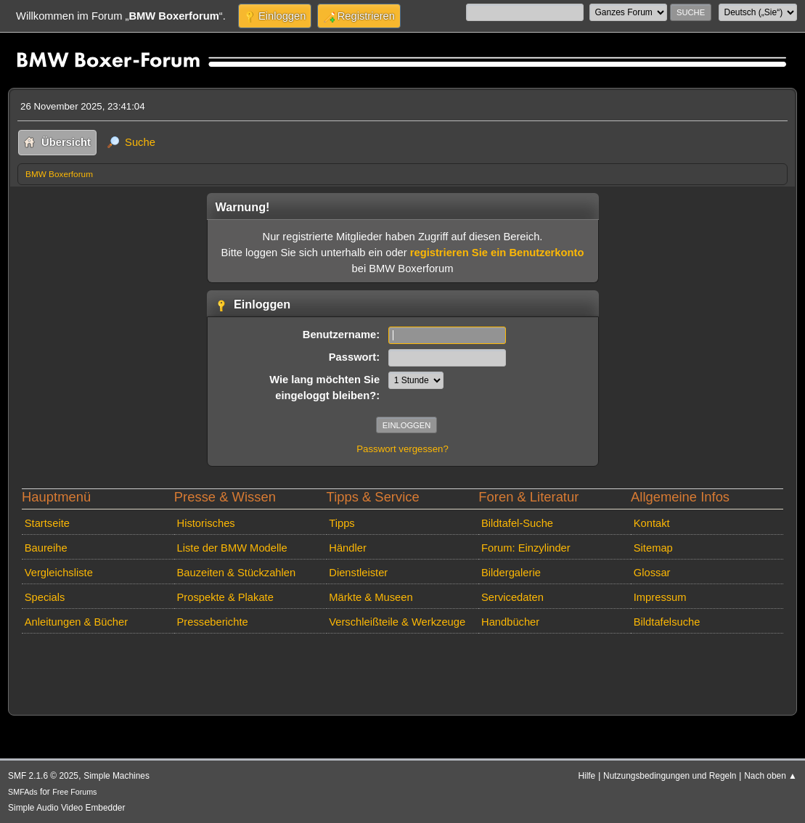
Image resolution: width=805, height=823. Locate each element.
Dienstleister (358, 572)
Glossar (652, 572)
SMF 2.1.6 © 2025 (43, 776)
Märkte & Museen (370, 597)
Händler (348, 548)
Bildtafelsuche (667, 622)
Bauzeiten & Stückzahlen (236, 572)
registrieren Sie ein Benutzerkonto (497, 252)
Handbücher (510, 622)
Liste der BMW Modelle (232, 548)
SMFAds (23, 791)
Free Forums (74, 791)
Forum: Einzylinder (526, 548)
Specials (45, 597)
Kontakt (652, 523)
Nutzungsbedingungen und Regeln (669, 776)
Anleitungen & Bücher (76, 622)
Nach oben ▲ (770, 776)
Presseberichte (212, 622)
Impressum (660, 597)
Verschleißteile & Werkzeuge (397, 622)
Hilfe (586, 776)
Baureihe (46, 548)
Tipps (341, 523)
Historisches (206, 523)
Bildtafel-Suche (517, 523)
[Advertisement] (281, 661)
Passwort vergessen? (402, 448)
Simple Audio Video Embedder (66, 808)
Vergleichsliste (59, 572)
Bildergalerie (511, 572)
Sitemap (653, 548)
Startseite (47, 523)
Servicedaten (512, 597)
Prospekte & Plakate (225, 597)
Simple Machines (116, 776)
